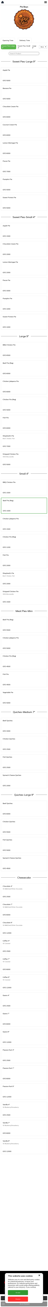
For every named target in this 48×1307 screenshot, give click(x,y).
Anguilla (7, 1247)
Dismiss (18, 1299)
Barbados (7, 1258)
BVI (5, 1254)
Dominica (7, 1265)
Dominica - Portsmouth (12, 1268)
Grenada (7, 1272)
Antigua (7, 1251)
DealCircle (8, 1261)
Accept (18, 1292)
